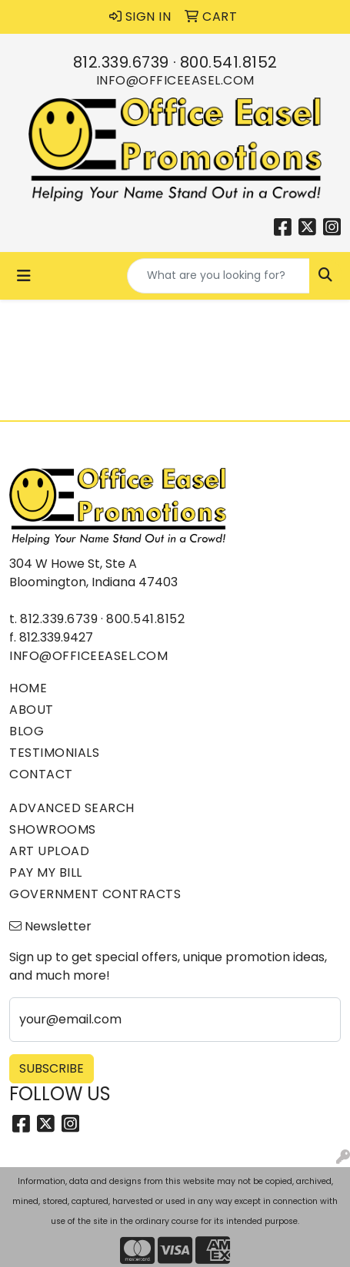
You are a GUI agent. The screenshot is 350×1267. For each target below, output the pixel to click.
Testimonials (54, 752)
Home (28, 688)
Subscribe (51, 1068)
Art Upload (49, 851)
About (31, 709)
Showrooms (52, 829)
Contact (41, 774)
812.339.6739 (121, 62)
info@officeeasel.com (175, 80)
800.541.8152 (229, 62)
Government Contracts (95, 894)
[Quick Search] (218, 276)
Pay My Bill (45, 872)
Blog (26, 731)
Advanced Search (72, 808)
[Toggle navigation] (24, 276)
